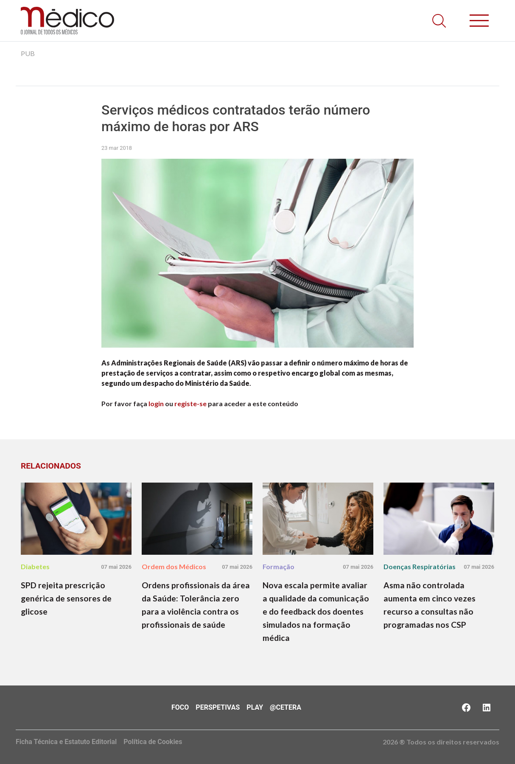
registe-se (190, 403)
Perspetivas (218, 707)
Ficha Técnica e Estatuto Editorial (66, 742)
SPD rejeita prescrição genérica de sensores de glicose (66, 598)
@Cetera (285, 707)
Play (254, 707)
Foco (180, 707)
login (156, 403)
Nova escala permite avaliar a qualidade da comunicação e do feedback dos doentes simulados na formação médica (316, 611)
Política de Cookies (152, 742)
